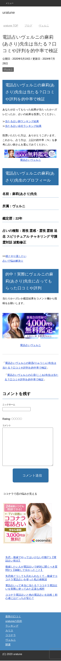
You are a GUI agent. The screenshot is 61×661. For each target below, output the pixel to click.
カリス (9, 630)
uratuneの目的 (13, 621)
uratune (8, 13)
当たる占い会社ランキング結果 (23, 126)
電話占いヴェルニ (30, 160)
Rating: (6, 419)
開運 (8, 645)
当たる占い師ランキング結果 (22, 121)
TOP (10, 25)
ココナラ (10, 635)
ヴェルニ (8, 69)
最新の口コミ (13, 616)
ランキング (11, 626)
